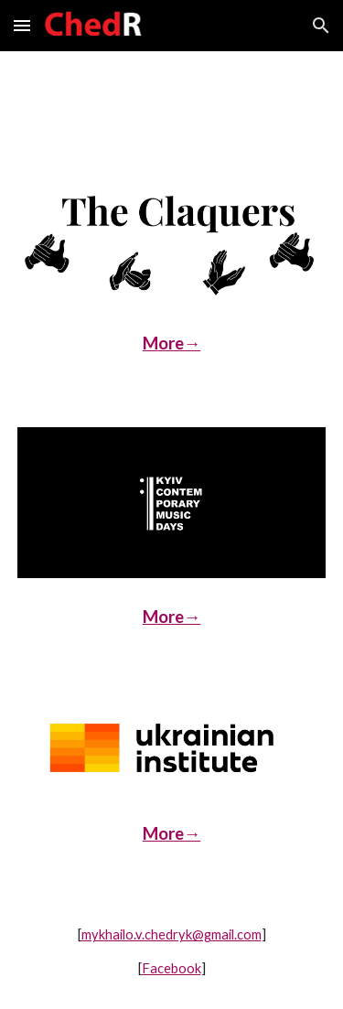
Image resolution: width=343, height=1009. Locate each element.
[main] (172, 344)
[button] (22, 25)
